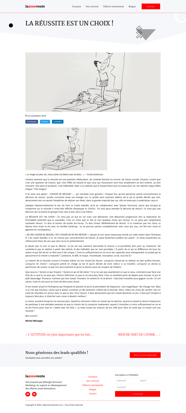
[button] (31, 122)
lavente (35, 6)
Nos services (92, 6)
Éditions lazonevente (113, 6)
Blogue (132, 6)
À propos (76, 6)
